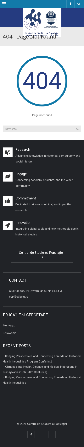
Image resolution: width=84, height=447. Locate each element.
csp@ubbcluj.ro (19, 296)
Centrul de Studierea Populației (42, 255)
